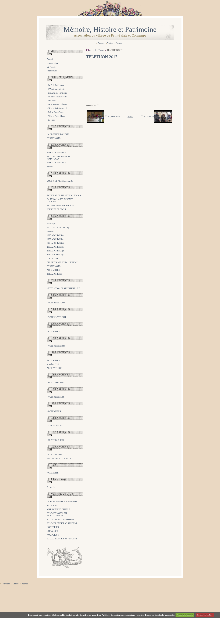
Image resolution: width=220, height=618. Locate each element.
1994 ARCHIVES (60, 388)
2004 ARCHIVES (60, 309)
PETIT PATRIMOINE (63, 77)
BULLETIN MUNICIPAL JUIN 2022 (63, 262)
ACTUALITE (53, 473)
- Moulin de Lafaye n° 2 (57, 108)
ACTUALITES (53, 270)
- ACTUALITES (54, 411)
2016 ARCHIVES (60, 187)
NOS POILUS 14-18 (62, 493)
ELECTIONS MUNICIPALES (60, 458)
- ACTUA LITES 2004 (56, 317)
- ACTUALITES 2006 (56, 303)
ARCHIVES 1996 (54, 368)
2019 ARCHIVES (60, 173)
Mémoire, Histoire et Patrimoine (110, 29)
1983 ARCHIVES (60, 417)
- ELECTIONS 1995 (55, 382)
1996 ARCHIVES (55, 243)
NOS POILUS (53, 527)
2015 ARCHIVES (60, 215)
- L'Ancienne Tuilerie (56, 89)
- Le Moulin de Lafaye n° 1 (58, 104)
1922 (50, 231)
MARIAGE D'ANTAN (56, 152)
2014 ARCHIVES (60, 280)
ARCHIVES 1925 (54, 454)
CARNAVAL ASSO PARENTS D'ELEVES (60, 200)
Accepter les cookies (185, 615)
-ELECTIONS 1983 (55, 426)
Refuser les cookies (204, 615)
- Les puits (51, 101)
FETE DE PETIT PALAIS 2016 (60, 205)
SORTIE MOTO (54, 138)
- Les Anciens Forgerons (57, 93)
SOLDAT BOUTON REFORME (60, 519)
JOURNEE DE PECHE (56, 209)
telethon (50, 166)
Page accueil (52, 71)
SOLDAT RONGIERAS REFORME (62, 523)
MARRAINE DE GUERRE (58, 509)
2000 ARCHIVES (55, 247)
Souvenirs (51, 487)
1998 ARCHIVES (60, 338)
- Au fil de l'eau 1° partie (57, 97)
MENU (54, 51)
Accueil (101, 43)
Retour (130, 116)
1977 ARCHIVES (55, 239)
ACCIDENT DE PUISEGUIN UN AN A (64, 195)
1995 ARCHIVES (60, 374)
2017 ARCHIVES (60, 126)
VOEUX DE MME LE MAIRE (60, 181)
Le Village (51, 67)
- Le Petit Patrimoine (55, 85)
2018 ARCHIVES (60, 144)
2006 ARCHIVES (60, 294)
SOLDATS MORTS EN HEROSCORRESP (57, 514)
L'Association (52, 63)
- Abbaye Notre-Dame (56, 116)
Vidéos (110, 43)
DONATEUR (52, 531)
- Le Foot (51, 120)
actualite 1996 (53, 364)
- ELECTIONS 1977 (55, 440)
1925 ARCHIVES (55, 235)
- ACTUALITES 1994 (56, 397)
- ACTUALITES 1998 (56, 346)
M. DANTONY (53, 505)
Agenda (119, 43)
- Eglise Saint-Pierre (55, 112)
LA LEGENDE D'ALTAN (58, 134)
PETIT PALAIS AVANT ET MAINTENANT (58, 157)
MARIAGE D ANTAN (56, 163)
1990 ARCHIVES (60, 403)
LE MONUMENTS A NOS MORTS (62, 502)
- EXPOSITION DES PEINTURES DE (63, 288)
